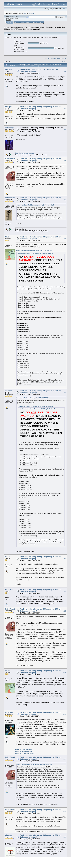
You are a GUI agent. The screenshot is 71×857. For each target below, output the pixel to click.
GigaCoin (9, 712)
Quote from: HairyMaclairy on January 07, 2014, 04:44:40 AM (35, 205)
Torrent (8, 20)
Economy (19, 27)
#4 (65, 161)
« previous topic (51, 58)
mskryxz (8, 69)
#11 (64, 672)
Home (10, 22)
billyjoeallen (10, 198)
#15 (64, 837)
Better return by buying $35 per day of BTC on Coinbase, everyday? (34, 28)
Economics (29, 27)
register (31, 13)
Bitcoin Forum (9, 27)
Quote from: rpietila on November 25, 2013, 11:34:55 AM (34, 250)
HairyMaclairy (10, 159)
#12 (64, 714)
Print (63, 61)
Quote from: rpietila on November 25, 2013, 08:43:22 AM (35, 253)
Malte (7, 237)
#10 (64, 611)
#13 (64, 759)
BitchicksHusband (12, 810)
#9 (65, 591)
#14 (64, 811)
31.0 (16, 18)
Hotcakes (9, 589)
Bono (7, 557)
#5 (65, 200)
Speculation (39, 27)
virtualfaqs (9, 128)
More (40, 22)
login (25, 13)
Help (16, 22)
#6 (65, 239)
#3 (65, 129)
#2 (65, 108)
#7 (65, 393)
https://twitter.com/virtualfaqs (24, 153)
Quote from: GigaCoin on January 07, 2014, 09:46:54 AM (34, 764)
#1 (65, 71)
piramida (8, 835)
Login (27, 22)
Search (21, 22)
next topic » (61, 58)
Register (34, 22)
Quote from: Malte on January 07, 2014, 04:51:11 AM (32, 398)
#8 (65, 559)
